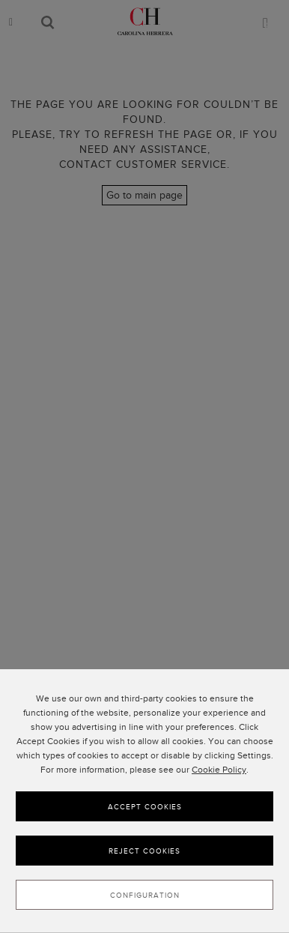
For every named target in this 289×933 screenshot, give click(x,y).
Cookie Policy (219, 775)
